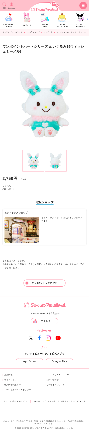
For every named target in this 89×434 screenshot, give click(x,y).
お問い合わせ (52, 380)
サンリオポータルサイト (15, 401)
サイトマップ (10, 380)
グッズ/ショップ (33, 32)
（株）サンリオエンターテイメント (68, 401)
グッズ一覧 (48, 32)
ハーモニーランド (42, 401)
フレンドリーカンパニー (57, 375)
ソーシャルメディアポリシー (17, 390)
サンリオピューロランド (12, 32)
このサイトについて (55, 385)
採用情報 (8, 375)
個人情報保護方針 (12, 385)
